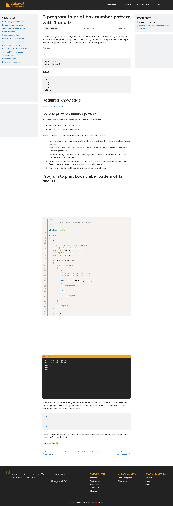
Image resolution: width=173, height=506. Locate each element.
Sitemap (93, 491)
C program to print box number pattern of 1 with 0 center (110, 453)
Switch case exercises (11, 35)
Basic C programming (52, 106)
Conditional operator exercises (14, 28)
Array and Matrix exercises (12, 52)
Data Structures (143, 4)
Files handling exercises (11, 62)
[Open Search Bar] (165, 5)
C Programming (127, 4)
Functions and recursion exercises (15, 48)
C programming (51, 28)
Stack (147, 481)
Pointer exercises (9, 59)
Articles (157, 4)
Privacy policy (95, 484)
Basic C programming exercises (14, 22)
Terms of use (95, 488)
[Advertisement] (86, 201)
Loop (66, 106)
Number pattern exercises (12, 45)
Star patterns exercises (11, 42)
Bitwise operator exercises (12, 25)
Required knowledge (147, 22)
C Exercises (122, 481)
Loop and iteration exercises (13, 38)
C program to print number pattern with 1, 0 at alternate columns (66, 453)
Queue (147, 484)
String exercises (8, 55)
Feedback (94, 478)
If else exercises (8, 32)
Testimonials (95, 481)
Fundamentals (111, 4)
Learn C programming (126, 478)
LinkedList (149, 478)
